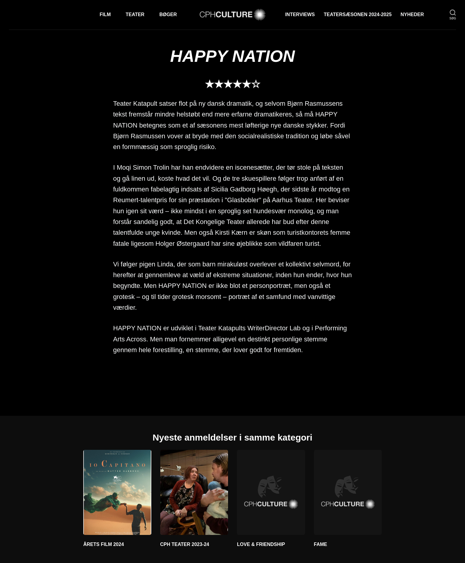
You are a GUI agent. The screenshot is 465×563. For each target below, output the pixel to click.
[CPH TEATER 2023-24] (194, 492)
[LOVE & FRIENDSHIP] (271, 492)
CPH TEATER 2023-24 (184, 544)
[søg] (452, 15)
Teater (135, 14)
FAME (320, 544)
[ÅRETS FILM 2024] (117, 492)
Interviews (300, 14)
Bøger (168, 14)
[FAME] (348, 492)
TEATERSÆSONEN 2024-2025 (358, 14)
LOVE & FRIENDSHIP (261, 544)
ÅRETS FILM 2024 (103, 544)
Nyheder (412, 14)
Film (105, 14)
